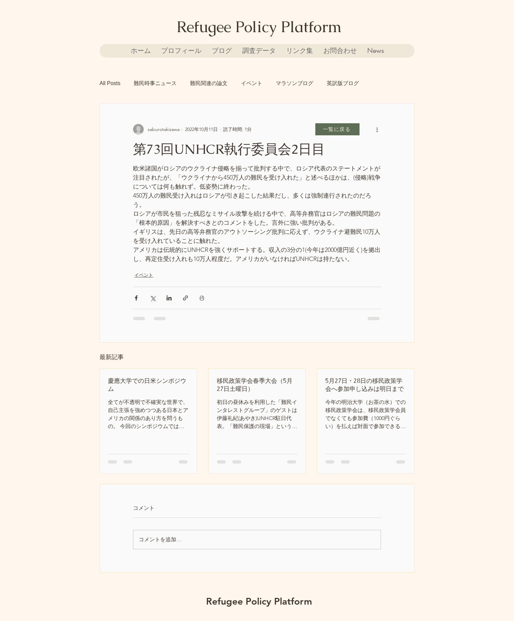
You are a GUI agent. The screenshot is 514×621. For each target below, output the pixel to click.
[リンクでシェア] (185, 298)
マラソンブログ (294, 83)
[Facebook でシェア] (136, 298)
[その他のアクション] (377, 129)
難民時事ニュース (155, 83)
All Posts (110, 83)
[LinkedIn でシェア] (169, 298)
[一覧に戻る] (337, 129)
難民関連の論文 (209, 83)
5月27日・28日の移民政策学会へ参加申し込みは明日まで (364, 385)
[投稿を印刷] (202, 298)
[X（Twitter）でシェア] (152, 298)
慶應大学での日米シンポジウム (147, 385)
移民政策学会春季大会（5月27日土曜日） (255, 385)
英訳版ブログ (343, 83)
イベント (251, 83)
